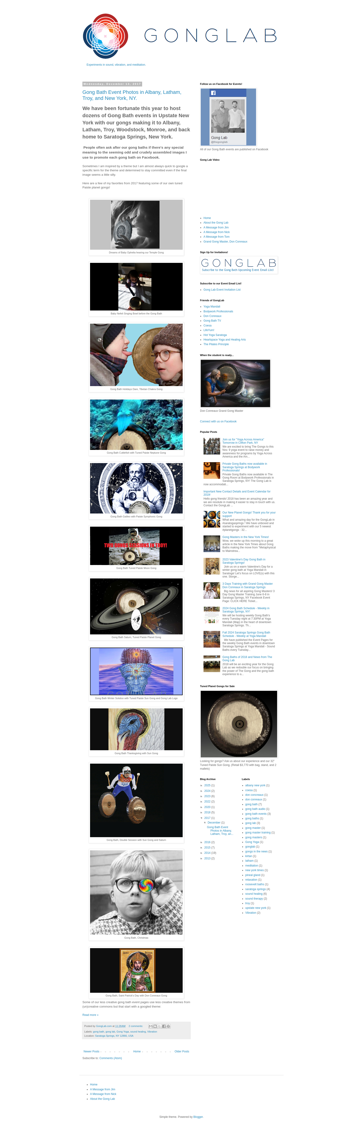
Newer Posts (91, 1051)
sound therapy (254, 898)
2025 (207, 785)
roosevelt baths (254, 884)
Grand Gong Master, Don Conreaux (225, 241)
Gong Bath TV (212, 320)
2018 (207, 812)
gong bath (98, 1031)
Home (137, 1051)
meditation (251, 865)
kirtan (248, 856)
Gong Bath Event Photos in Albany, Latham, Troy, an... (220, 831)
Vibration (152, 1031)
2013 (207, 858)
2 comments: (136, 1026)
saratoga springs (255, 889)
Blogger (198, 1117)
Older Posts (182, 1051)
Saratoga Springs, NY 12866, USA (114, 1035)
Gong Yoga (122, 1031)
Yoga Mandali (211, 306)
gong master (253, 828)
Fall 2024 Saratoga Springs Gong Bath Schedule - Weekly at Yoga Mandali (246, 634)
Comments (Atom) (110, 1058)
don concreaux (254, 794)
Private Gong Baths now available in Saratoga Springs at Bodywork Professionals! (244, 467)
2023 (207, 796)
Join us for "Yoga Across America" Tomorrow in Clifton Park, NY (243, 441)
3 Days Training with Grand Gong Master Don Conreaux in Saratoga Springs (247, 585)
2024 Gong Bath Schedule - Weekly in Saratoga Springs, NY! (245, 610)
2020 (207, 807)
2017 (207, 818)
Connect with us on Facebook (218, 421)
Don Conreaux (212, 316)
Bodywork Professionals (218, 311)
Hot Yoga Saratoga (215, 335)
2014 (207, 852)
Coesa (207, 325)
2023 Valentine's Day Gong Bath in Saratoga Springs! (244, 561)
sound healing (138, 1031)
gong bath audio (255, 809)
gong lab (110, 1031)
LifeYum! (208, 330)
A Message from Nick (216, 232)
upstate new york (255, 908)
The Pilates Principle (216, 344)
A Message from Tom (216, 236)
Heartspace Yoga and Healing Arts (224, 339)
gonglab (250, 846)
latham (249, 860)
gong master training (258, 832)
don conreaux (253, 799)
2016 (207, 842)
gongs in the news (256, 851)
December (214, 822)
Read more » (90, 1015)
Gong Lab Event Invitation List (222, 289)
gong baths (252, 818)
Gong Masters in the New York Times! (245, 537)
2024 (207, 791)
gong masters (253, 837)
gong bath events (256, 813)
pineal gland (252, 875)
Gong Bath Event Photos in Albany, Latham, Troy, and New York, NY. (132, 95)
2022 (207, 801)
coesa (249, 790)
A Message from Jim (216, 227)
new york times (254, 870)
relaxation (251, 879)
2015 (207, 847)
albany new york (255, 785)
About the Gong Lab (215, 222)
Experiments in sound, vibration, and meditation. (116, 64)
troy (247, 903)
